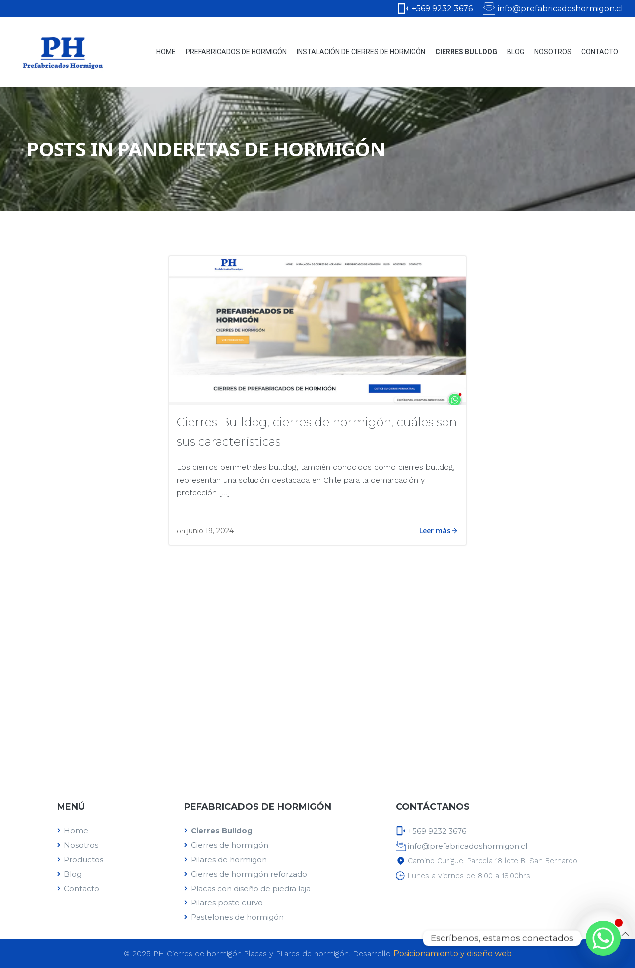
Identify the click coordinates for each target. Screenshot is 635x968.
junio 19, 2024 (210, 530)
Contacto (599, 52)
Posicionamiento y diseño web (452, 953)
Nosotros (553, 52)
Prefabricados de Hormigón (236, 52)
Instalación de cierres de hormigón (361, 52)
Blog (515, 52)
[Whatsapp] (603, 938)
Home (166, 52)
